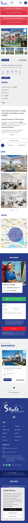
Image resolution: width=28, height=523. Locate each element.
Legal (18, 473)
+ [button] (2, 220)
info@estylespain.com (11, 448)
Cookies (5, 475)
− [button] (2, 223)
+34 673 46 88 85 (10, 291)
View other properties (14, 12)
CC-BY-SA (25, 247)
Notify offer (14, 140)
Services (17, 433)
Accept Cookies (12, 509)
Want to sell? (6, 429)
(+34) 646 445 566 (16, 465)
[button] (14, 210)
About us (5, 433)
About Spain (18, 429)
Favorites (5, 440)
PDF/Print (22, 145)
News (4, 436)
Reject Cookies (12, 516)
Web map (10, 475)
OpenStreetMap (15, 247)
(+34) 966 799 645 (11, 452)
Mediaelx (23, 475)
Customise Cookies (12, 513)
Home (4, 426)
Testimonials (18, 436)
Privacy (22, 473)
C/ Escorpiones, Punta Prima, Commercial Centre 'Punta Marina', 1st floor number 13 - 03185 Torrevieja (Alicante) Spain (15, 458)
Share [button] (10, 145)
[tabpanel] (14, 366)
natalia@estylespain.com (12, 287)
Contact (17, 440)
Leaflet (5, 247)
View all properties (14, 392)
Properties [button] (17, 426)
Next (25, 37)
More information (7, 506)
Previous (2, 37)
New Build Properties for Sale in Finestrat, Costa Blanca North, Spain (14, 487)
